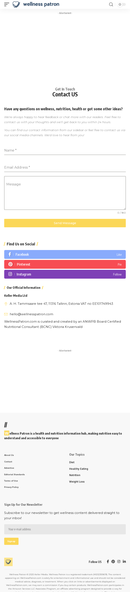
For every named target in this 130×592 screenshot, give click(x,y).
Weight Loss (77, 481)
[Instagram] (65, 274)
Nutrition (74, 475)
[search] (111, 4)
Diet (71, 462)
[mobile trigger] (7, 4)
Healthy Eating (78, 468)
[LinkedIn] (124, 562)
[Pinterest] (65, 264)
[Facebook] (65, 254)
